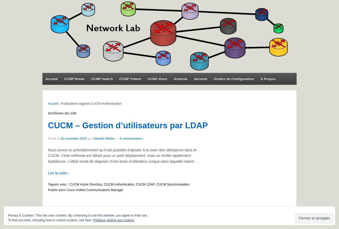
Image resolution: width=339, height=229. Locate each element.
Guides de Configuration (234, 79)
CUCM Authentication (119, 184)
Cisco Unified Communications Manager (95, 190)
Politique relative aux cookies (113, 220)
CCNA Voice (157, 79)
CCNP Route (74, 79)
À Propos (268, 79)
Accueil (52, 79)
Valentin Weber (104, 138)
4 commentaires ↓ (132, 138)
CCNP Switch (102, 79)
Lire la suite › (58, 173)
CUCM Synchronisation (173, 184)
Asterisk (180, 79)
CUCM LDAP (145, 184)
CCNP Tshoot (130, 79)
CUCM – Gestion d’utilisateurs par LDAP (128, 125)
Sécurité (200, 79)
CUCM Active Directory (86, 184)
